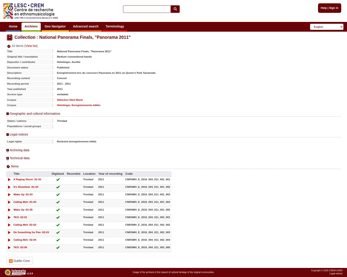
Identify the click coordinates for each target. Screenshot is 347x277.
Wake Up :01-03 (23, 194)
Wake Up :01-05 (23, 209)
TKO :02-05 (20, 247)
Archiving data (19, 150)
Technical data (20, 158)
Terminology (115, 26)
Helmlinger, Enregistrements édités (78, 105)
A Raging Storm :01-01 (27, 179)
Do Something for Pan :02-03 (31, 232)
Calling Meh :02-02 (24, 224)
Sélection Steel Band (70, 99)
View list (31, 46)
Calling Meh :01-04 (24, 201)
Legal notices (19, 134)
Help (324, 8)
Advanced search (85, 26)
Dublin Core (19, 261)
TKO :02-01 (20, 217)
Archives (31, 26)
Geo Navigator (55, 26)
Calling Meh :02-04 (24, 239)
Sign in (333, 8)
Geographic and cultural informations (35, 113)
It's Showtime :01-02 (26, 186)
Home (13, 26)
